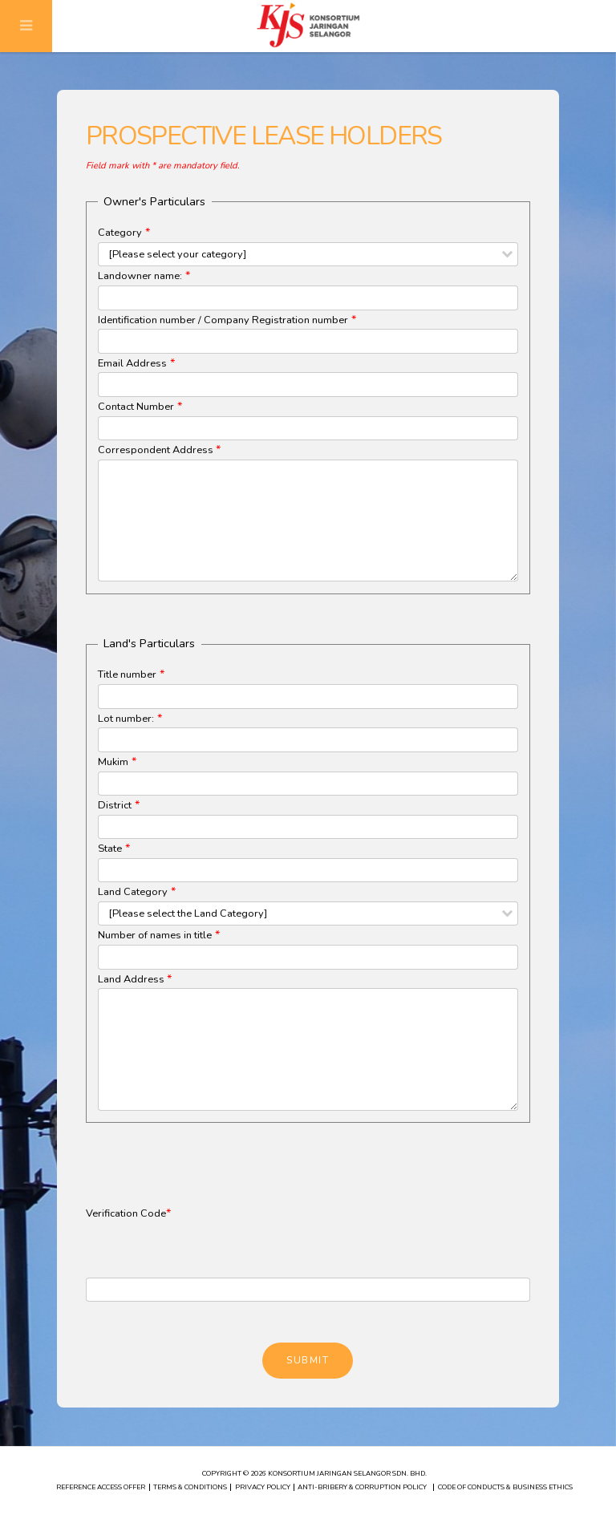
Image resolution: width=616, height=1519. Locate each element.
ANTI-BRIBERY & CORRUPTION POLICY (362, 1487)
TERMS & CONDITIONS (190, 1487)
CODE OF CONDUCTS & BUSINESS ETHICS (505, 1487)
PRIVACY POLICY (262, 1487)
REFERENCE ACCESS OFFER (100, 1487)
